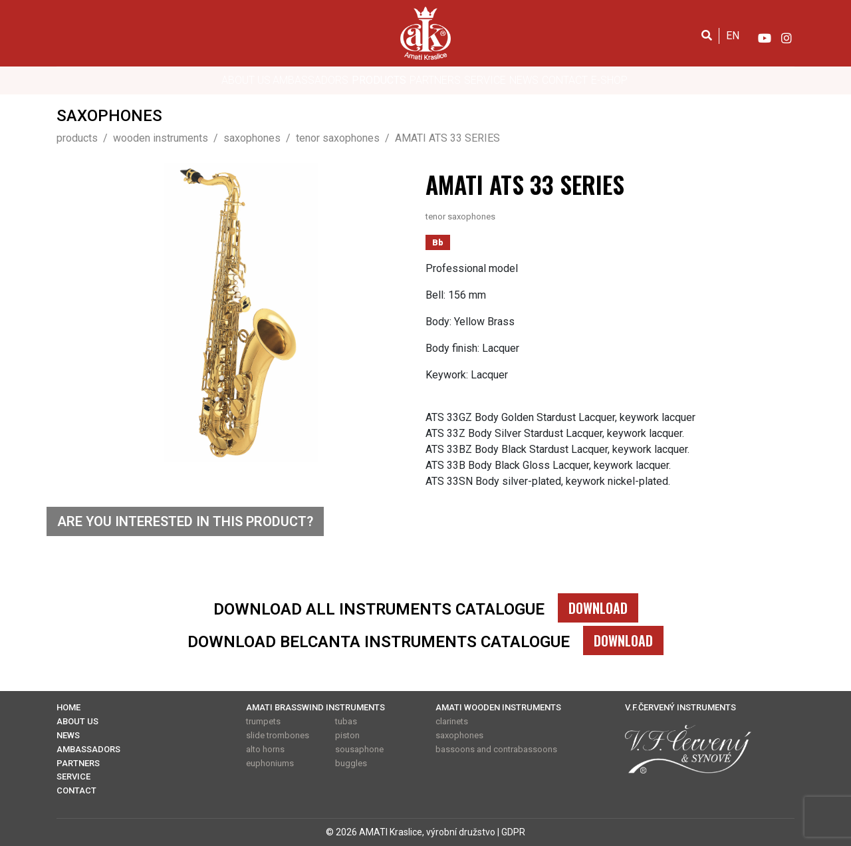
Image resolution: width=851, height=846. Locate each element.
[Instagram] (786, 35)
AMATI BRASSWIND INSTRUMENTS (315, 707)
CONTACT (565, 80)
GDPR (513, 832)
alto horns (265, 749)
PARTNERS (435, 80)
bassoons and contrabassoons (496, 749)
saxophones (459, 735)
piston (347, 735)
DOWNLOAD (598, 608)
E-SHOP (609, 80)
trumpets (263, 721)
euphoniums (270, 763)
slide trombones (277, 735)
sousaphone (359, 749)
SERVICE (485, 80)
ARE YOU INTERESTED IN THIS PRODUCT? (185, 521)
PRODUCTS (379, 80)
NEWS (524, 80)
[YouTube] (764, 35)
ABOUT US (246, 80)
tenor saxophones (460, 216)
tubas (346, 721)
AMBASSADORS (310, 80)
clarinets (451, 721)
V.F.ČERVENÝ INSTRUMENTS (680, 707)
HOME (68, 707)
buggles (351, 763)
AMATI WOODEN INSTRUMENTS (498, 707)
